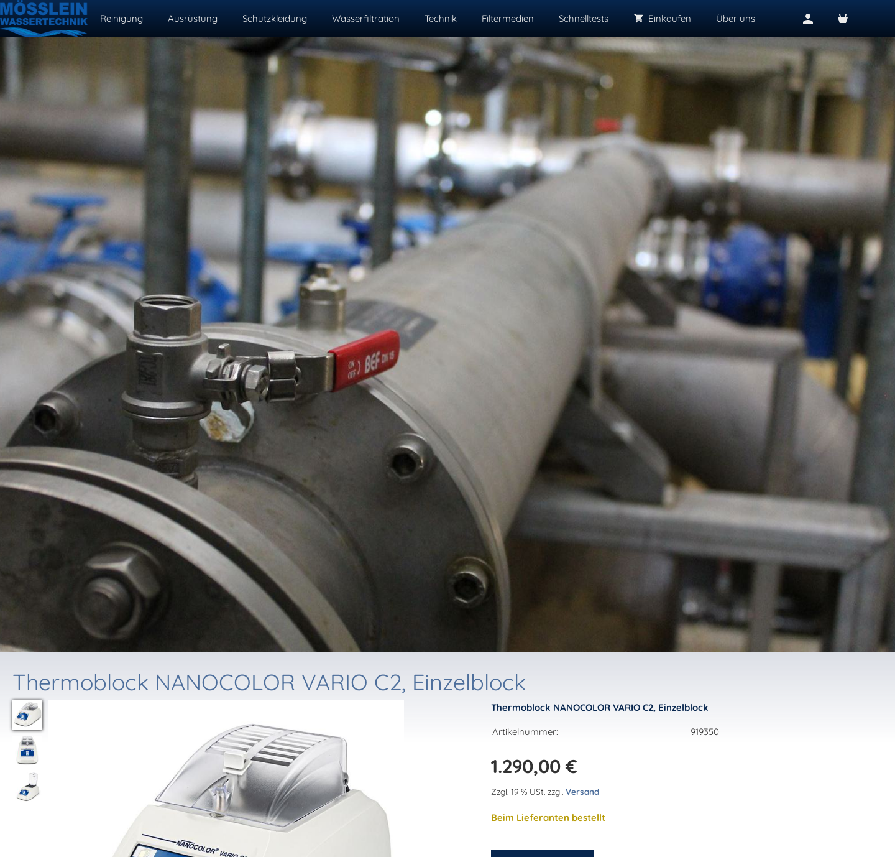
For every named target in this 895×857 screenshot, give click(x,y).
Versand (582, 791)
